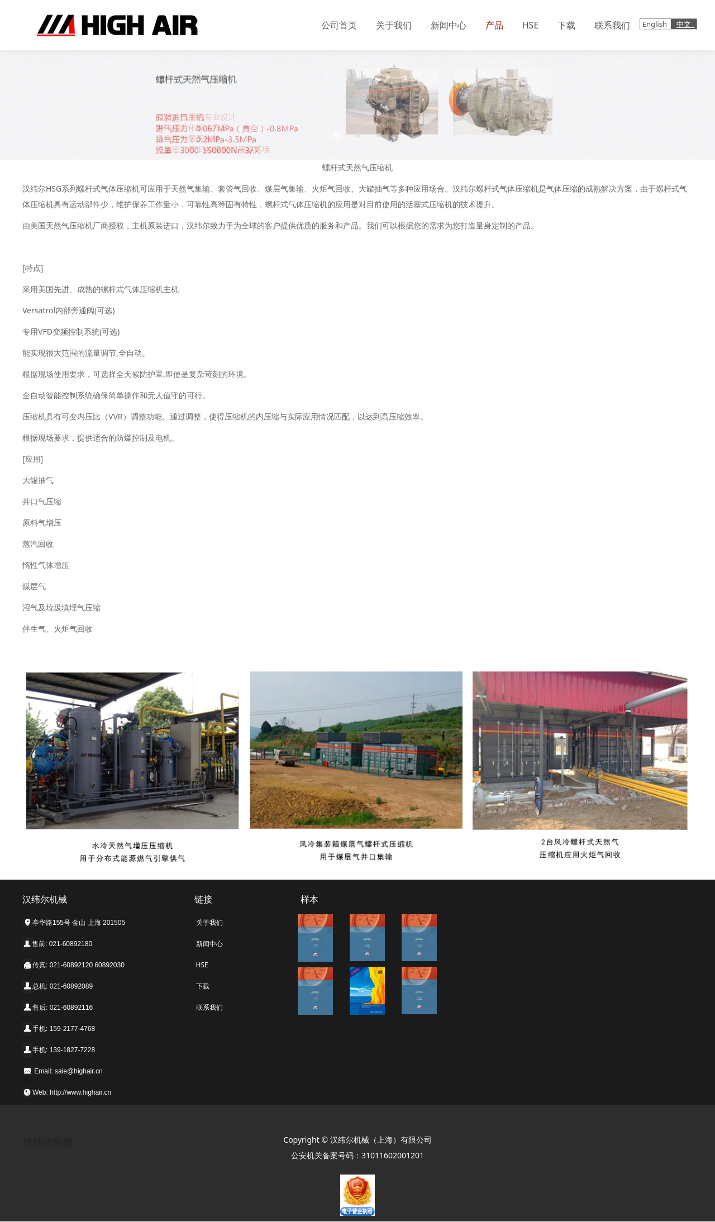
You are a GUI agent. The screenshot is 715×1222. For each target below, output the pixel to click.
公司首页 (339, 25)
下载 (566, 25)
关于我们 (394, 25)
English (655, 24)
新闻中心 (448, 25)
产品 (494, 25)
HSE (530, 25)
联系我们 (612, 25)
